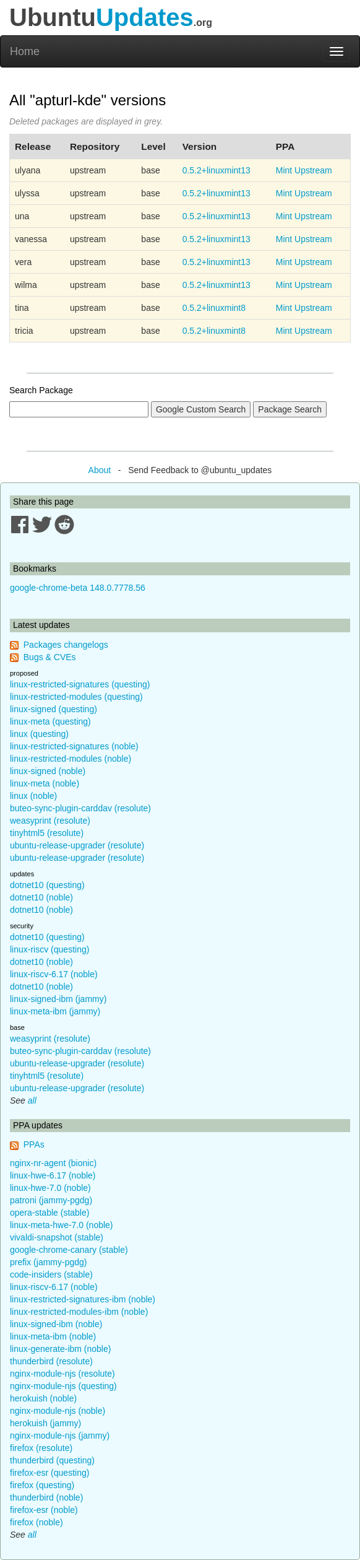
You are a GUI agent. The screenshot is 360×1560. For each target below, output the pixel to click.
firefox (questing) (42, 1485)
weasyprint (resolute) (50, 821)
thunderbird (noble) (46, 1497)
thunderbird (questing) (52, 1460)
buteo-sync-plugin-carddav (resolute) (80, 808)
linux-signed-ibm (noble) (56, 1324)
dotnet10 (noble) (41, 897)
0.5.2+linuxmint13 (216, 170)
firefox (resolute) (41, 1448)
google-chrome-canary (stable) (69, 1250)
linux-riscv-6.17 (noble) (54, 974)
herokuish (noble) (43, 1398)
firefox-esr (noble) (44, 1510)
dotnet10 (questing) (47, 885)
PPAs (34, 1144)
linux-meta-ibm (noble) (53, 1336)
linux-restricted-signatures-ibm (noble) (82, 1299)
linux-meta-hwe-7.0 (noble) (61, 1225)
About (99, 470)
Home (25, 51)
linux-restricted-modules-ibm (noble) (79, 1312)
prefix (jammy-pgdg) (48, 1262)
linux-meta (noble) (44, 783)
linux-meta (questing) (50, 721)
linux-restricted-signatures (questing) (80, 684)
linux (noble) (33, 796)
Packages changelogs (66, 645)
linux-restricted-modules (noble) (70, 759)
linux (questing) (39, 734)
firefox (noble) (36, 1522)
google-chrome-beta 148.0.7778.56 (77, 588)
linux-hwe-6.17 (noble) (53, 1175)
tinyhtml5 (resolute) (47, 833)
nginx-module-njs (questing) (63, 1386)
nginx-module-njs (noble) (57, 1411)
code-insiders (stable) (51, 1274)
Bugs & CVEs (50, 657)
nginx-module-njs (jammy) (59, 1435)
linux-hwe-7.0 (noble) (50, 1188)
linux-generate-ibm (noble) (60, 1349)
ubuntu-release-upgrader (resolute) (77, 845)
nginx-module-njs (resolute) (62, 1374)
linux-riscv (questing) (49, 949)
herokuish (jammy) (45, 1423)
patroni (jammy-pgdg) (51, 1200)
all (32, 1100)
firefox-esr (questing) (49, 1473)
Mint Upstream (304, 170)
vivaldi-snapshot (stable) (56, 1237)
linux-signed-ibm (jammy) (58, 999)
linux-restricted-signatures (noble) (74, 746)
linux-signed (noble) (47, 771)
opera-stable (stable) (49, 1213)
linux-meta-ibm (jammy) (55, 1011)
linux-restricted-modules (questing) (76, 697)
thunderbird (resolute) (51, 1361)
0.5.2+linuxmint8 (214, 308)
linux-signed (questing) (53, 709)
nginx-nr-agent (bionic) (53, 1163)
